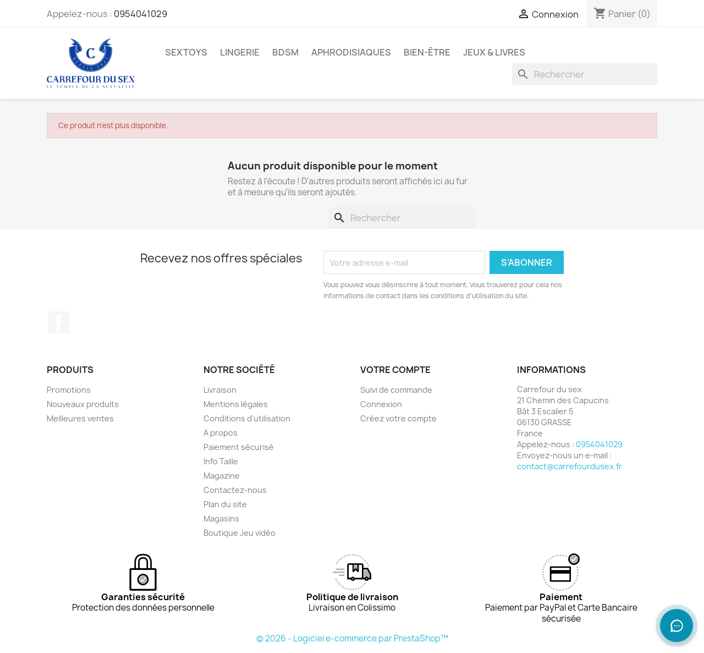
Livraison (220, 390)
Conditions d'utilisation (247, 418)
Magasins (221, 518)
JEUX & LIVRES (494, 52)
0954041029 (140, 14)
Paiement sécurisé (239, 447)
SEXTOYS (186, 52)
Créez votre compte (398, 418)
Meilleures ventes (80, 418)
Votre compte (395, 370)
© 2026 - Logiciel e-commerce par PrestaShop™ (352, 638)
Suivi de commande (396, 390)
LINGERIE (240, 52)
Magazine (222, 475)
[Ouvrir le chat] (676, 625)
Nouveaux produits (83, 404)
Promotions (69, 390)
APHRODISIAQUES (351, 52)
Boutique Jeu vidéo (240, 533)
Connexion (381, 404)
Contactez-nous (235, 490)
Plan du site (225, 504)
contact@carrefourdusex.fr (569, 466)
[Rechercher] (584, 74)
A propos (221, 432)
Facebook (59, 322)
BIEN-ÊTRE (427, 52)
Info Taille (221, 461)
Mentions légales (236, 404)
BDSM (285, 52)
